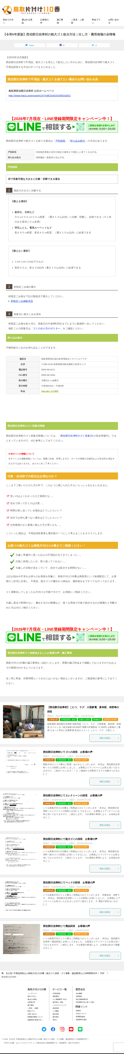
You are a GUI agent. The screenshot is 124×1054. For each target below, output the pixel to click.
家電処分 (97, 726)
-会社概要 (78, 1000)
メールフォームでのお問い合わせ (94, 17)
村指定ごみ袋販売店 (22, 307)
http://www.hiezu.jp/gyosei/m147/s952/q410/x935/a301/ (40, 102)
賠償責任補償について (35, 1023)
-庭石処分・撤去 (57, 1008)
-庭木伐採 (55, 1020)
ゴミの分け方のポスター (46, 335)
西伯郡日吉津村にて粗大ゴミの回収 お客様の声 (70, 845)
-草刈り (54, 1026)
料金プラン (96, 27)
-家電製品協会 (80, 1023)
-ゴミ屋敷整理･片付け (59, 1005)
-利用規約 (78, 1003)
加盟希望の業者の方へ (35, 1026)
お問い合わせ (113, 27)
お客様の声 (44, 27)
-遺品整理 (55, 1003)
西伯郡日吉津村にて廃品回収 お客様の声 (66, 932)
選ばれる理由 (27, 27)
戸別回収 (60, 147)
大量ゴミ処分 (84, 726)
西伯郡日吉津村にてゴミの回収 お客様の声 (68, 758)
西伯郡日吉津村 (110, 726)
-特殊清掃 (55, 1014)
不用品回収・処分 (68, 726)
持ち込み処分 (77, 147)
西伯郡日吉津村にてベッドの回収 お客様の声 (69, 889)
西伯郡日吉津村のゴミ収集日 (76, 442)
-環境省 (77, 1017)
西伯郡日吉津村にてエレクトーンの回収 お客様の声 (72, 802)
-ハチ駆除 (55, 1017)
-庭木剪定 (55, 1023)
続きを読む (109, 744)
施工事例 (60, 27)
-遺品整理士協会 (80, 1026)
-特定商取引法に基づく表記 (84, 1008)
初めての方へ (8, 27)
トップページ (32, 1000)
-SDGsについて (80, 1020)
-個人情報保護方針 (81, 1005)
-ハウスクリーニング (59, 1011)
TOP (54, 979)
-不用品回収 (56, 1000)
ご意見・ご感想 (77, 27)
